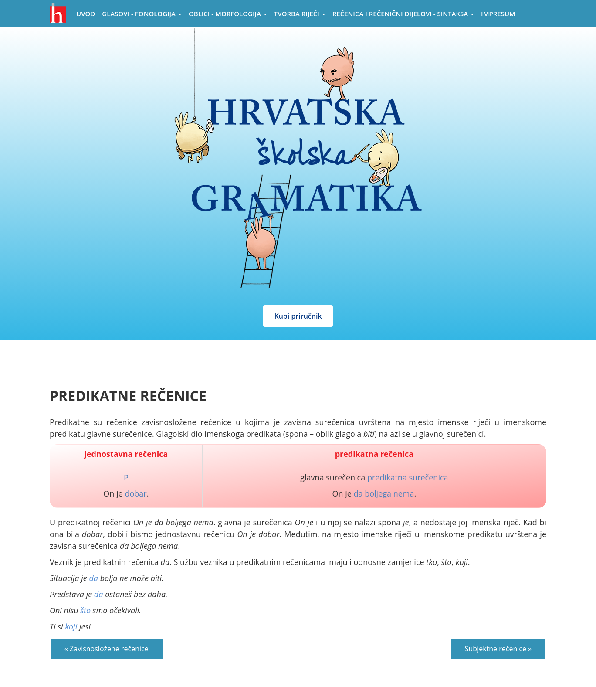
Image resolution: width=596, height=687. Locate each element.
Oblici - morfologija (228, 13)
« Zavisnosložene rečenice (106, 648)
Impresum (498, 13)
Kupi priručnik (298, 316)
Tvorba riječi (299, 13)
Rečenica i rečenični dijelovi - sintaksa (403, 13)
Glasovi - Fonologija (142, 13)
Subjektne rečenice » (498, 648)
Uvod (85, 13)
